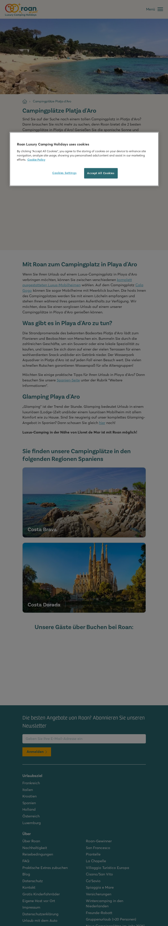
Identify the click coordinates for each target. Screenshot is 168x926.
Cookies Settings (64, 173)
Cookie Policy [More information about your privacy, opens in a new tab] (36, 159)
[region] (84, 159)
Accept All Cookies (100, 173)
